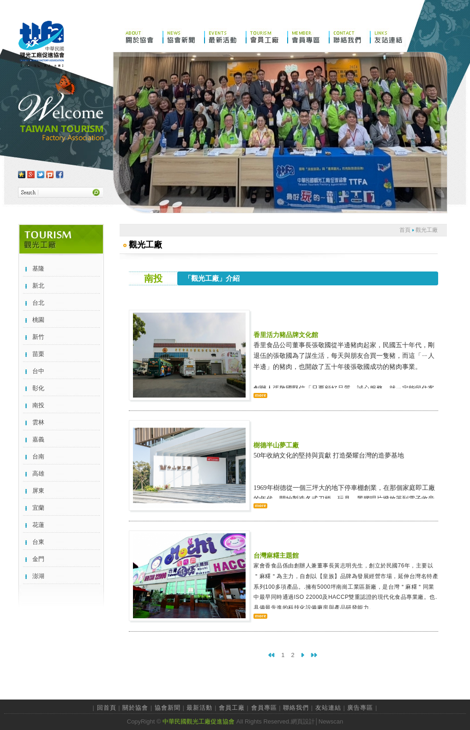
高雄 (38, 473)
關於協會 (135, 707)
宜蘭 (38, 507)
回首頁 (106, 707)
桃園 (38, 319)
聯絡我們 (296, 707)
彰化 (38, 388)
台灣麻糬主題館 (276, 555)
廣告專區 (360, 707)
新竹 (38, 336)
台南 (38, 456)
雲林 (38, 422)
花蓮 (38, 524)
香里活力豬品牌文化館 (285, 334)
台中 (38, 371)
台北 (38, 302)
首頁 (404, 230)
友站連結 (328, 707)
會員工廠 (232, 707)
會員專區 (264, 707)
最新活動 (199, 707)
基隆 (38, 268)
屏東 (38, 490)
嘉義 (38, 439)
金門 (38, 558)
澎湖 (38, 576)
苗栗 (38, 353)
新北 (38, 285)
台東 (38, 541)
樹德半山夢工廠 (276, 445)
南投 (38, 405)
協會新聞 (168, 707)
